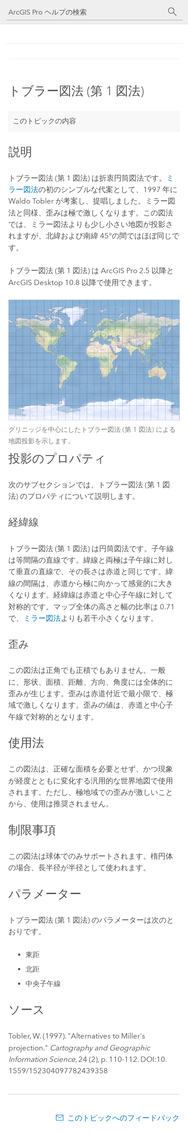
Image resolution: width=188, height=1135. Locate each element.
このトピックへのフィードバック (123, 1117)
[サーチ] (172, 11)
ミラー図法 (42, 618)
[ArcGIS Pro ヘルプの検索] (85, 12)
